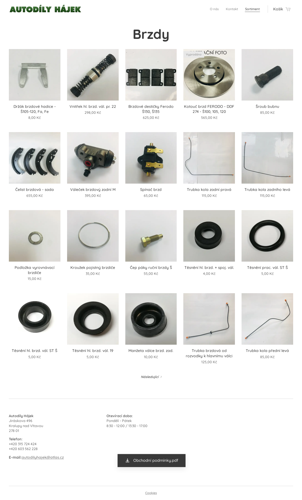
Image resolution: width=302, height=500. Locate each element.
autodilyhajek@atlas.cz (43, 457)
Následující (150, 377)
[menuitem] (209, 9)
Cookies (151, 493)
